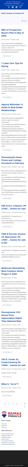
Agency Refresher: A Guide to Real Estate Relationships (12, 107)
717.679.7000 (8, 5)
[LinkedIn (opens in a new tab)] (16, 7)
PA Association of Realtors (7, 440)
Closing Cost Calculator (7, 435)
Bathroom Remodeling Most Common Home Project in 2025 (13, 271)
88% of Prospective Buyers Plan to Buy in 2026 (12, 33)
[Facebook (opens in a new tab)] (13, 7)
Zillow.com (4, 427)
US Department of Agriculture (8, 444)
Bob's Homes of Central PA (12, 13)
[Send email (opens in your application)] (19, 7)
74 (24, 404)
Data (19, 167)
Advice (13, 39)
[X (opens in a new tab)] (9, 7)
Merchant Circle (5, 439)
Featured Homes (18, 212)
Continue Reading (8, 56)
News (17, 39)
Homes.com (4, 423)
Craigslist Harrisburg (6, 437)
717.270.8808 (19, 5)
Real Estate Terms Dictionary (8, 442)
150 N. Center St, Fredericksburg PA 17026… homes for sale (13, 362)
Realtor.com (4, 425)
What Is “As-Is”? (10, 384)
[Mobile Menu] (24, 21)
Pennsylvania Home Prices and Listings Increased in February (12, 160)
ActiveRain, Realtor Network (8, 434)
